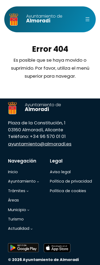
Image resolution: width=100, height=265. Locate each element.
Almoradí (44, 18)
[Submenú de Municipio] (28, 210)
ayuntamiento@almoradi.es (39, 144)
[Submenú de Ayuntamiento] (38, 181)
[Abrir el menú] (87, 19)
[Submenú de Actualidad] (31, 229)
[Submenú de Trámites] (27, 191)
